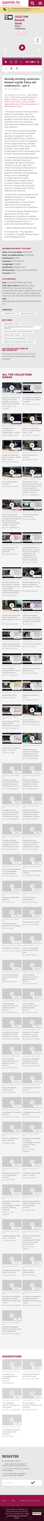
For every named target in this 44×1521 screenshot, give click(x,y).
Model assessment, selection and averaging (11, 925)
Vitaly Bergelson (13, 89)
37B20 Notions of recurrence (15, 338)
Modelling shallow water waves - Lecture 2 (11, 1237)
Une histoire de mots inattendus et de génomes (10, 550)
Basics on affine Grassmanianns (28, 1271)
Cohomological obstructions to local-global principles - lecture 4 (10, 1062)
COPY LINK (20, 32)
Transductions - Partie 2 (11, 948)
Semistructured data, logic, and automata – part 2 (10, 977)
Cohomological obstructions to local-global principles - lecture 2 (10, 1007)
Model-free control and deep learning (31, 669)
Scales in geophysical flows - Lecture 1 (10, 1139)
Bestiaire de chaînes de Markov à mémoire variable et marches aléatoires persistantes (11, 401)
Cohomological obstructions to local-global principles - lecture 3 (30, 1007)
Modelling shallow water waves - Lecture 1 (31, 1174)
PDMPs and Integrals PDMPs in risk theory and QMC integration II (11, 1329)
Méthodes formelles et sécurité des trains (31, 1375)
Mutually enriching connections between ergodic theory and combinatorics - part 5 (10, 813)
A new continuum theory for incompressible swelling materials (11, 871)
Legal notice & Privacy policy (30, 1500)
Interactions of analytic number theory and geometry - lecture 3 (30, 1034)
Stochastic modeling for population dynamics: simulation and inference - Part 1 (11, 1300)
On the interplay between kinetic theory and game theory (11, 671)
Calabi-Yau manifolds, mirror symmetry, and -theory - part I (31, 430)
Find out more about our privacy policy (18, 1516)
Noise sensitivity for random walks (9, 1089)
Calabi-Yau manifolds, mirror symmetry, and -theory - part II (11, 457)
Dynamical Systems (28, 313)
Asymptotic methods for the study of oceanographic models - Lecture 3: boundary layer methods (31, 1240)
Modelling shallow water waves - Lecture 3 (11, 1271)
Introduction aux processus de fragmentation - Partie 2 (11, 430)
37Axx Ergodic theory (12, 335)
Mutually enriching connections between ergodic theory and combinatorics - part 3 (10, 783)
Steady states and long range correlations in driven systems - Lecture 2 (11, 618)
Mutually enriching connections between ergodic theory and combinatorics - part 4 (30, 783)
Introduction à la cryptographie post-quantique (9, 1376)
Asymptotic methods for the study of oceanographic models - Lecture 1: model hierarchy (31, 1142)
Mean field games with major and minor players (11, 645)
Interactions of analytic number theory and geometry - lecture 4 (30, 1061)
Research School (21, 20)
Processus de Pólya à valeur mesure (30, 516)
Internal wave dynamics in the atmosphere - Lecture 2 (11, 1175)
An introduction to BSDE (31, 644)
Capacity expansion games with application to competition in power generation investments (31, 618)
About (4, 1500)
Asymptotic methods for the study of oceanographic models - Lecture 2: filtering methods (11, 1205)
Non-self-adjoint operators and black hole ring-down (32, 1405)
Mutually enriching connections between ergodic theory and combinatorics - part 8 (30, 843)
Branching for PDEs (9, 695)
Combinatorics (9, 313)
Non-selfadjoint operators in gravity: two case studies (11, 1405)
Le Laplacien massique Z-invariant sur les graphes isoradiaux (32, 400)
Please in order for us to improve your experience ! (21, 10)
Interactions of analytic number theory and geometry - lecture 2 (10, 1034)
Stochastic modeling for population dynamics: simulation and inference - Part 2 (31, 1300)
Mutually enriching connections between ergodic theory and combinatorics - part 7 (10, 843)
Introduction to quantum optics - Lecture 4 (11, 749)
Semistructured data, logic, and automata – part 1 (30, 950)
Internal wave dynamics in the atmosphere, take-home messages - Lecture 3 (31, 1204)
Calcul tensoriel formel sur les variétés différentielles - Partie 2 (11, 723)
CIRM (17, 258)
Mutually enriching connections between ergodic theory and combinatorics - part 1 (30, 753)
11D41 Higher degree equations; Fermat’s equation (19, 327)
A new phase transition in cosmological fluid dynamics (11, 1432)
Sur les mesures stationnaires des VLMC (31, 721)
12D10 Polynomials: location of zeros (18, 331)
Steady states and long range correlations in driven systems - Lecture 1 (31, 585)
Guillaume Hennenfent (26, 270)
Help (13, 1500)
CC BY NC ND (18, 261)
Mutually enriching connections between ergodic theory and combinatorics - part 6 (30, 813)
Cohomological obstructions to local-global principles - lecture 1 (30, 978)
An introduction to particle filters (29, 898)
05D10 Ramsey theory (11, 324)
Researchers (19, 267)
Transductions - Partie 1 (31, 922)
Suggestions (11, 1356)
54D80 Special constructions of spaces (19, 342)
